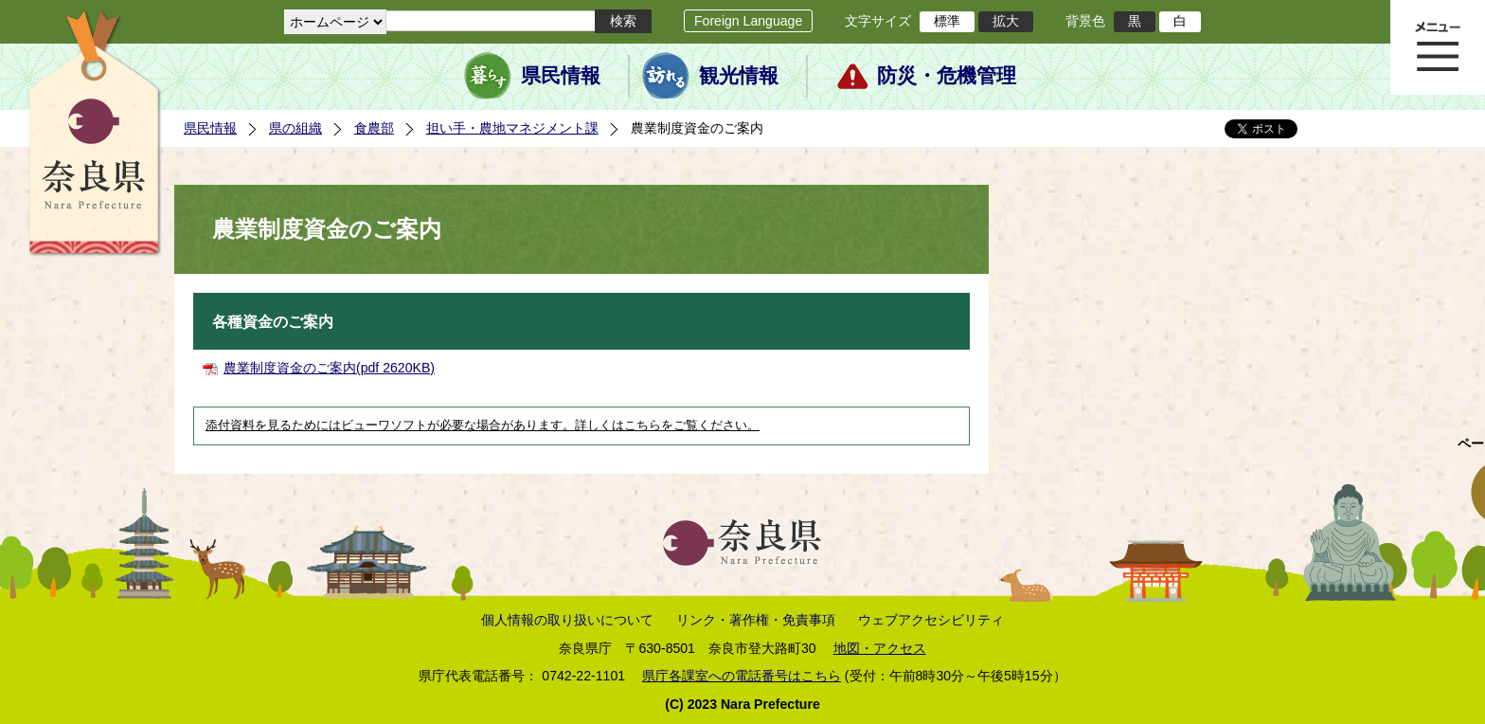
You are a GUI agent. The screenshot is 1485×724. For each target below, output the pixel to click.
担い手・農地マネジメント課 (512, 128)
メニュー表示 (1437, 47)
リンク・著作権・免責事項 (755, 619)
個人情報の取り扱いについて (567, 619)
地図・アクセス (879, 648)
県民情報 (560, 75)
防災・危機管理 (946, 75)
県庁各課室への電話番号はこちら (741, 675)
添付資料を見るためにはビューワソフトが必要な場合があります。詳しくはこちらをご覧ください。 (483, 425)
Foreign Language (748, 20)
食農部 (374, 128)
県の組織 (295, 128)
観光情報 (738, 75)
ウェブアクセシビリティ (931, 619)
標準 (947, 20)
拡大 (1006, 20)
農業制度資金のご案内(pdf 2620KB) (329, 367)
